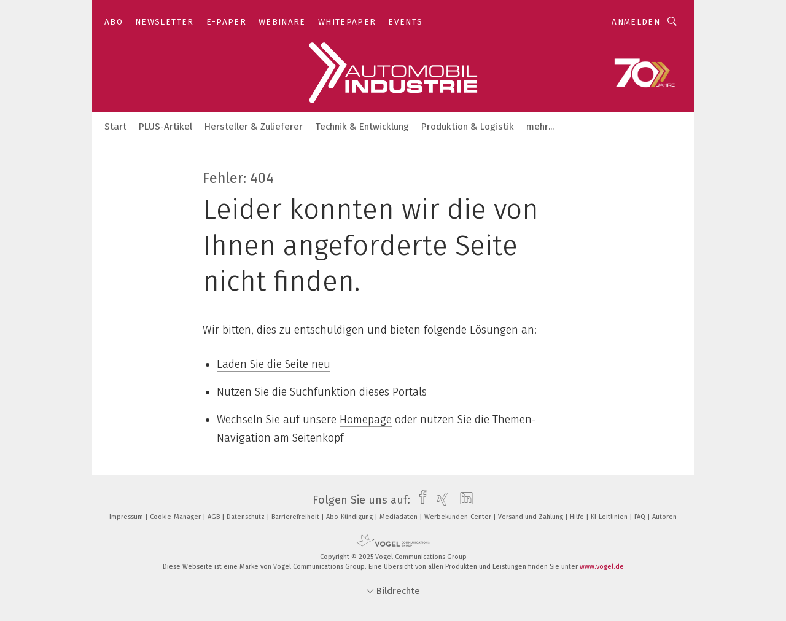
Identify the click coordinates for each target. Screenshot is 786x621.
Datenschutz (247, 517)
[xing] (439, 500)
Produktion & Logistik (467, 126)
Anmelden (636, 22)
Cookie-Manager (176, 517)
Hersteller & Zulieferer (253, 126)
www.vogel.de (602, 567)
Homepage (366, 419)
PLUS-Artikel (165, 126)
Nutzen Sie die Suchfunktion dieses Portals (322, 392)
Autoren (664, 517)
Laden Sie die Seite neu (273, 364)
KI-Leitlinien (610, 517)
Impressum (127, 517)
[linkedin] (463, 500)
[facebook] (419, 500)
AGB (215, 517)
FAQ (640, 517)
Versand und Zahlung (531, 517)
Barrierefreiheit (296, 517)
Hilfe (578, 517)
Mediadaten (399, 517)
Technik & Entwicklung (362, 126)
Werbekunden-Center (458, 517)
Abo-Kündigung (350, 517)
